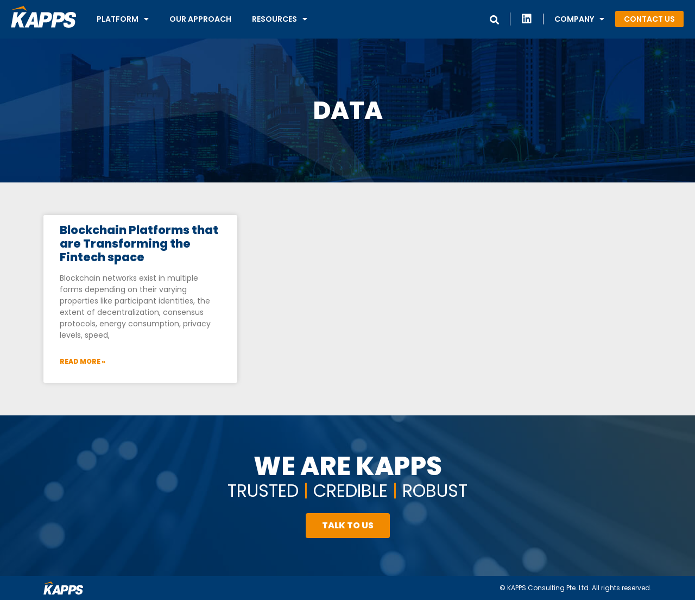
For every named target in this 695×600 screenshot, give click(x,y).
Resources (279, 19)
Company (579, 19)
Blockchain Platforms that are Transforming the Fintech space (139, 243)
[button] (649, 19)
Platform (123, 19)
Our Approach (200, 19)
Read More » (82, 361)
